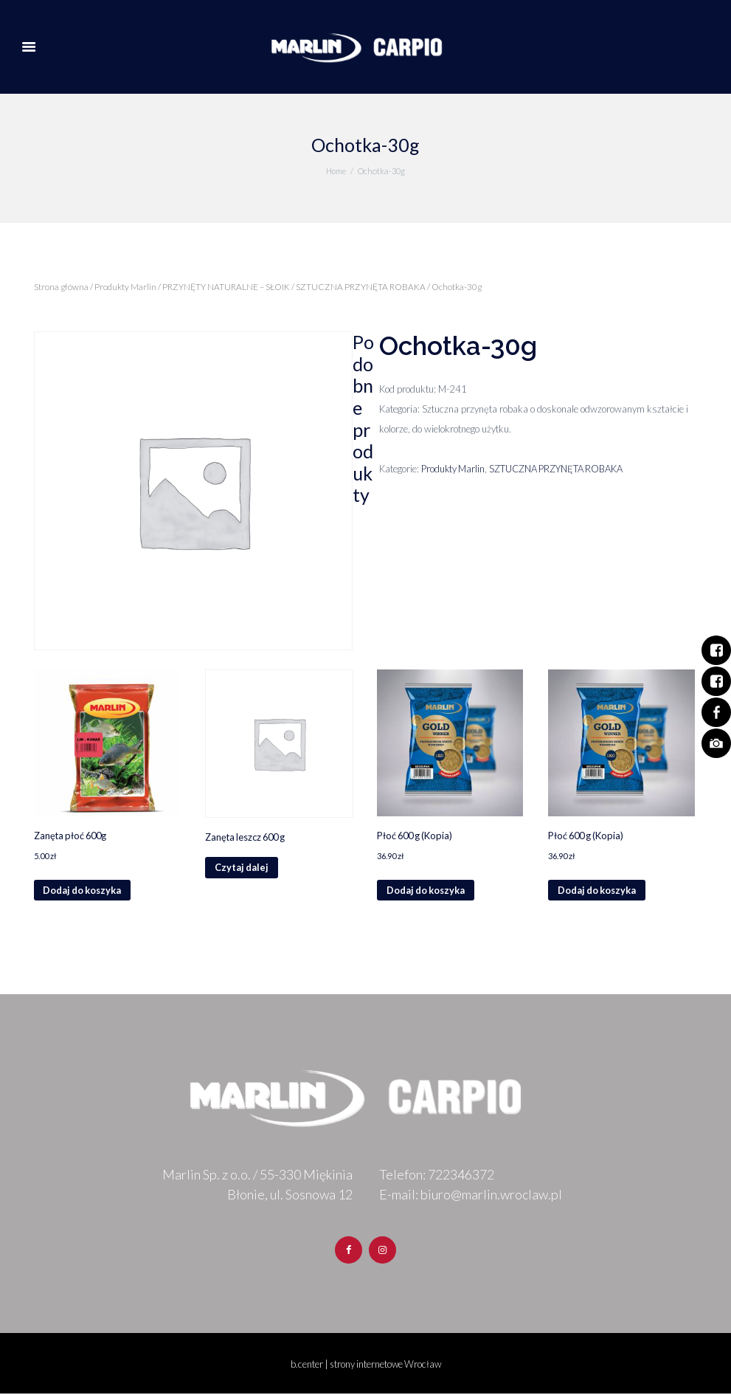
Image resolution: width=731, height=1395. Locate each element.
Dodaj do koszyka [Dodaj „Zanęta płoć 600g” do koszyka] (84, 891)
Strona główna (61, 286)
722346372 (461, 1175)
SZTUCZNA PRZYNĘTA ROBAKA (361, 286)
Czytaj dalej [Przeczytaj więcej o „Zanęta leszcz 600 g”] (242, 868)
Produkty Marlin (125, 286)
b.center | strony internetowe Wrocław (365, 1365)
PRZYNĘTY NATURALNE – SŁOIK (226, 286)
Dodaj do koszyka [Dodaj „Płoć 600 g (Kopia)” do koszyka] (427, 891)
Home (336, 171)
